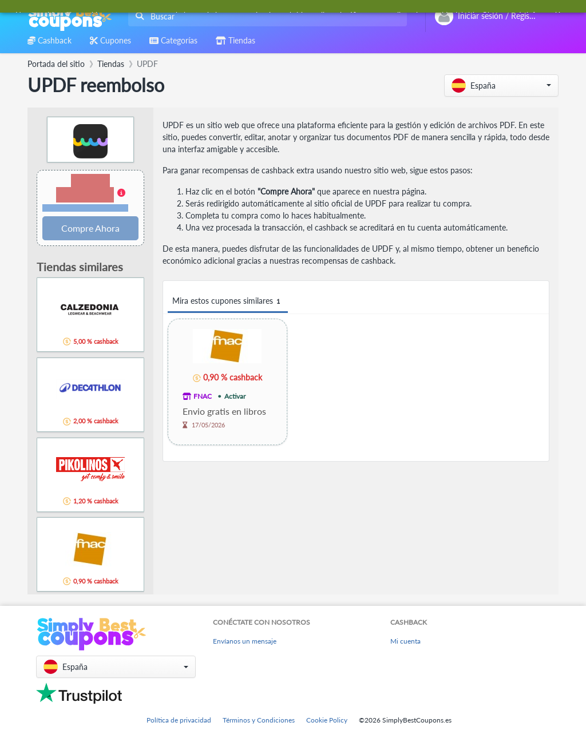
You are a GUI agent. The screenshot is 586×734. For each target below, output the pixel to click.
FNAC (202, 396)
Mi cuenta (405, 641)
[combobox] (265, 16)
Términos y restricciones (85, 208)
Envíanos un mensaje (244, 641)
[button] (501, 85)
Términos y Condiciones (259, 720)
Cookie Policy (326, 720)
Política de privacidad (178, 720)
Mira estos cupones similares (227, 301)
